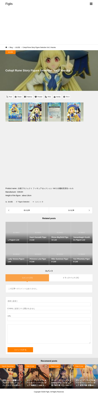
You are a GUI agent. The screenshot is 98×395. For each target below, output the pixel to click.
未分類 (10, 52)
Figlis (9, 3)
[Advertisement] (49, 26)
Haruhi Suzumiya (8, 366)
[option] (12, 376)
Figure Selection (23, 202)
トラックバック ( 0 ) (71, 278)
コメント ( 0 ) (27, 278)
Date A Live (30, 366)
